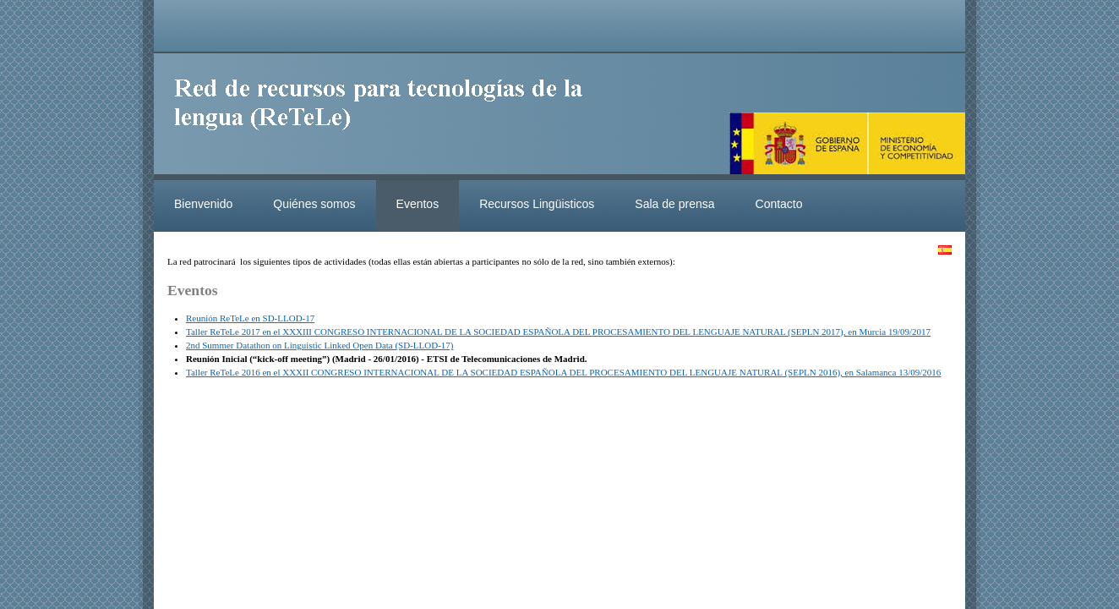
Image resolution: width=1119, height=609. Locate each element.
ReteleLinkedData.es (386, 116)
